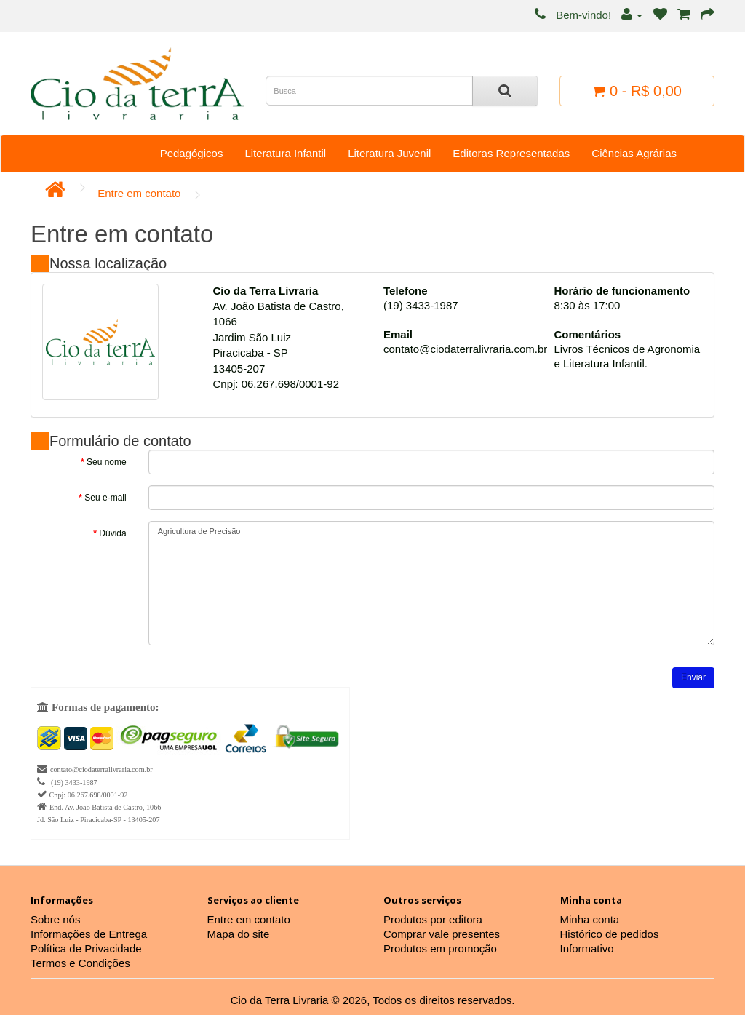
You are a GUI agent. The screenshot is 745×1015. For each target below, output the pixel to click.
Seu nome (107, 462)
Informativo (587, 948)
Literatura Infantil (285, 153)
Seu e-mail (105, 498)
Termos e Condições (80, 963)
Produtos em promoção (440, 948)
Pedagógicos (191, 153)
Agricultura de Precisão (431, 583)
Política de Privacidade (86, 948)
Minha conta (590, 919)
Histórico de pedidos (609, 934)
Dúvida (112, 533)
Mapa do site (238, 934)
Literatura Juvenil (389, 153)
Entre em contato (138, 193)
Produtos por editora (432, 919)
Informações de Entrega (89, 934)
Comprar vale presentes (441, 934)
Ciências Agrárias (634, 153)
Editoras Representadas (511, 153)
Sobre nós (55, 919)
